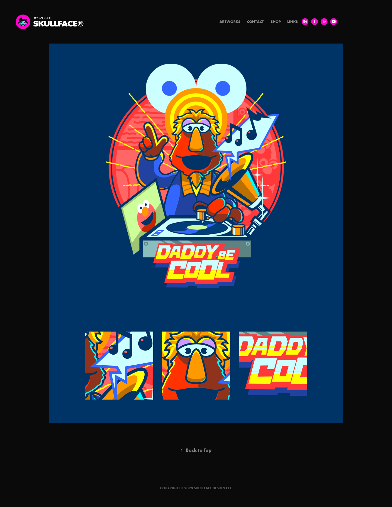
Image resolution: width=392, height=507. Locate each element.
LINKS (292, 21)
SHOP (276, 21)
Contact (255, 21)
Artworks (229, 21)
